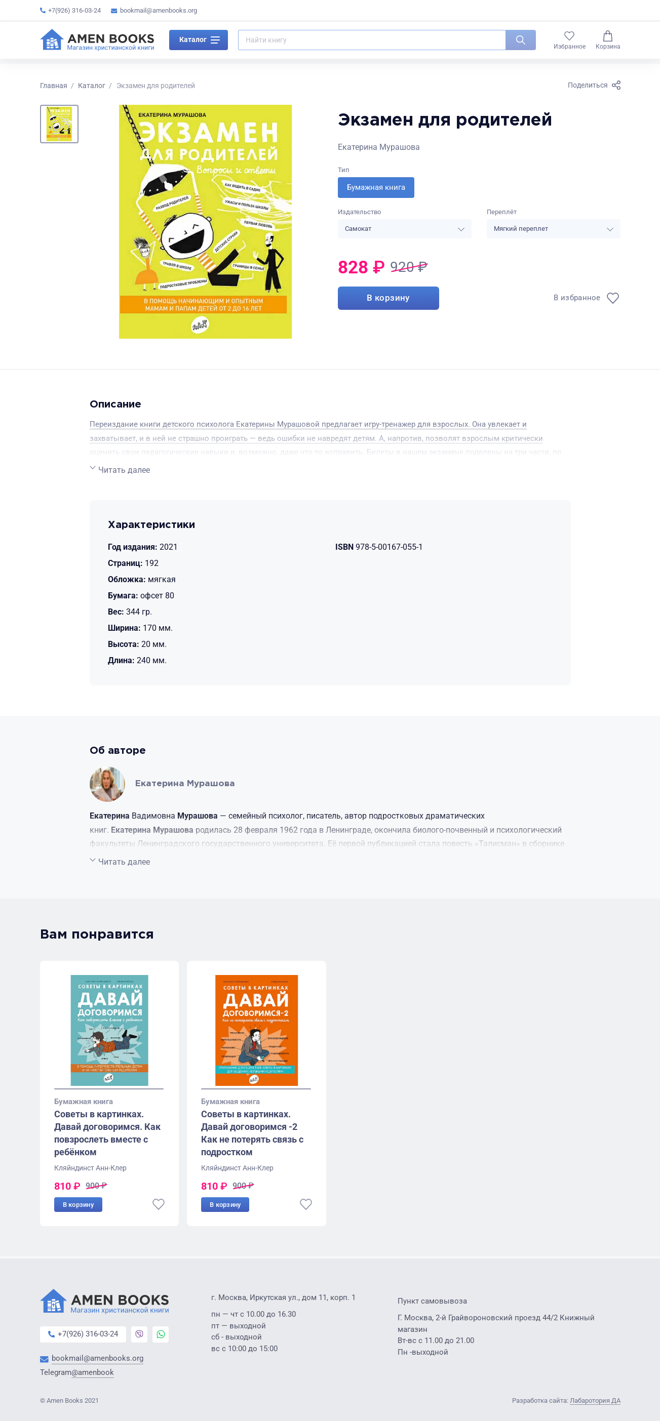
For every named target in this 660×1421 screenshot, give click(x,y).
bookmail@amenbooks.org (154, 10)
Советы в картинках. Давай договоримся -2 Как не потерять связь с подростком (252, 1134)
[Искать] (521, 42)
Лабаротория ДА (595, 1401)
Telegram (77, 1373)
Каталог (199, 42)
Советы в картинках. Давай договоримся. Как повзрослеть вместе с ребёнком (107, 1134)
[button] (59, 124)
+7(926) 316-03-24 (70, 10)
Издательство (359, 212)
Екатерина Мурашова (379, 147)
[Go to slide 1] (109, 1089)
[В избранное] (586, 300)
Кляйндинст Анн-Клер (90, 1169)
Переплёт (502, 212)
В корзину (388, 300)
